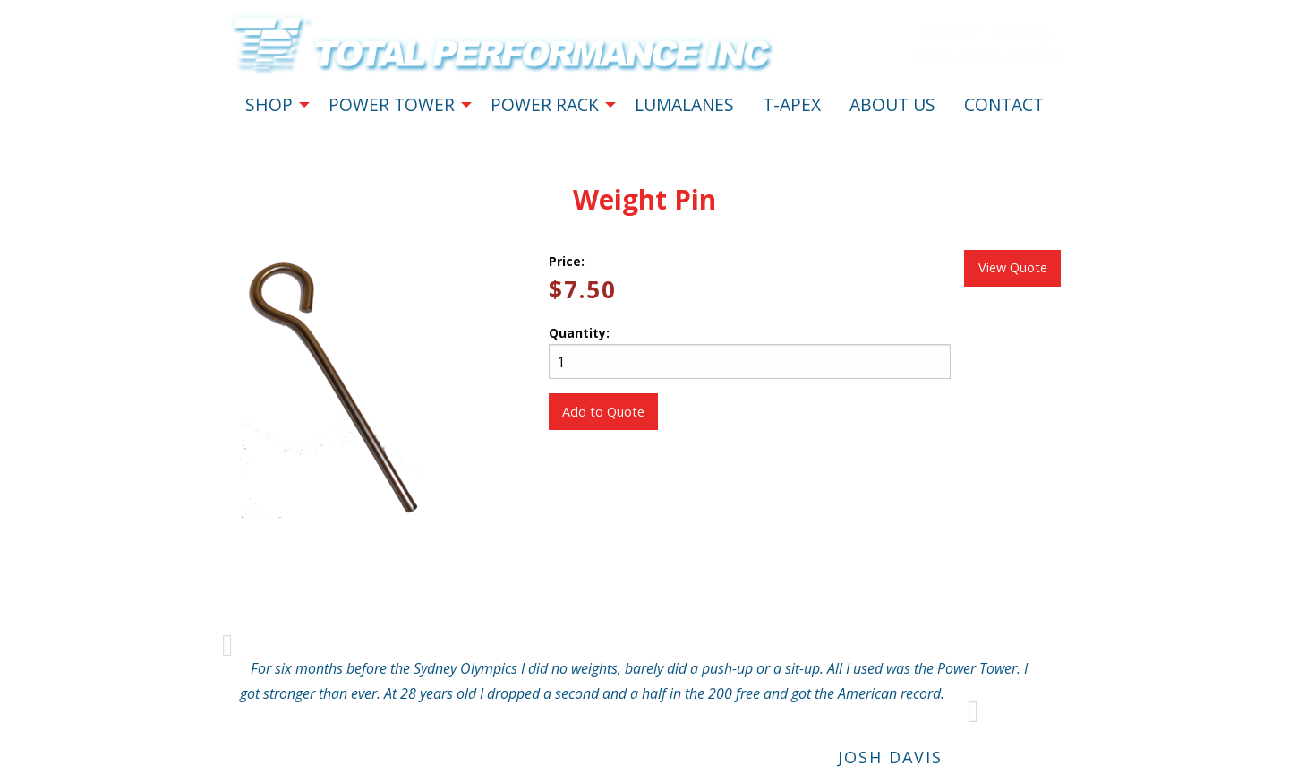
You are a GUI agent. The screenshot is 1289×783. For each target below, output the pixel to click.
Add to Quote (603, 411)
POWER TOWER (392, 104)
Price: (567, 261)
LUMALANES (684, 104)
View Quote (1012, 267)
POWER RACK (545, 104)
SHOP (269, 104)
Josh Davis (890, 757)
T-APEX (792, 104)
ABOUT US (892, 104)
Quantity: (750, 351)
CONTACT (1004, 104)
